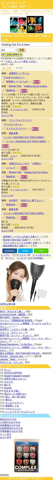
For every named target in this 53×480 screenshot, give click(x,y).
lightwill (23, 478)
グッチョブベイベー (16, 128)
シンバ (13, 155)
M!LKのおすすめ (8, 419)
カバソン (37, 11)
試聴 (36, 82)
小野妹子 (36, 163)
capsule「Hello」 (9, 359)
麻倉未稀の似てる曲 (13, 245)
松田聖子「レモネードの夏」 (14, 329)
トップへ (5, 255)
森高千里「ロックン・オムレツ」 (17, 335)
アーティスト (26, 12)
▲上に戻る (5, 437)
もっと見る (5, 434)
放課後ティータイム (19, 73)
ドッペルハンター (19, 109)
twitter (25, 251)
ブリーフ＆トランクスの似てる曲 (20, 242)
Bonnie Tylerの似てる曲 (15, 240)
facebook (9, 251)
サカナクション (13, 409)
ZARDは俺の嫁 (7, 304)
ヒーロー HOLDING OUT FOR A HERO (24, 137)
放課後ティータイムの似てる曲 (19, 236)
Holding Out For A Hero (35, 172)
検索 (22, 50)
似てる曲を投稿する (12, 54)
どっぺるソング (13, 3)
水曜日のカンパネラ (19, 163)
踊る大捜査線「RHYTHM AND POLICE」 (21, 353)
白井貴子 (13, 200)
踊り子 (7, 385)
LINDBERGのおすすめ (11, 428)
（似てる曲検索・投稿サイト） (17, 6)
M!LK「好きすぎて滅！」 (13, 311)
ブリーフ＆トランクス (20, 120)
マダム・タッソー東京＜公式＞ (21, 61)
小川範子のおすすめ (10, 422)
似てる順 (6, 68)
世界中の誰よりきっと (15, 379)
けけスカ (8, 382)
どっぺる (5, 12)
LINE (41, 251)
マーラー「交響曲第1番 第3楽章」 (17, 320)
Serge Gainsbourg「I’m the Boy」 (17, 344)
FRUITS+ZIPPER (13, 373)
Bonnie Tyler (15, 86)
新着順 (19, 68)
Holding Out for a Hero (35, 86)
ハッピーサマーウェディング (20, 412)
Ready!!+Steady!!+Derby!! (17, 376)
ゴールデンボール (13, 124)
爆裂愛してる (12, 406)
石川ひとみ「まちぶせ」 (12, 362)
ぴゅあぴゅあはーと (14, 77)
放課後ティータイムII (17, 81)
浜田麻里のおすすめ (10, 425)
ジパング (10, 167)
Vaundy (8, 388)
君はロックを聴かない (15, 394)
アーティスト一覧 (21, 255)
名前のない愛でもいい (32, 200)
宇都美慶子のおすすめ (11, 431)
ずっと (7, 370)
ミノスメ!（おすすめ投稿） (30, 258)
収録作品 (10, 90)
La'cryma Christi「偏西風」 (13, 314)
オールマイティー (14, 403)
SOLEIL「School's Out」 (12, 356)
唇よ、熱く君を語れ (15, 397)
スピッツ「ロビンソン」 (12, 332)
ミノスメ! (47, 11)
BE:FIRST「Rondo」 (10, 317)
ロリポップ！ (38, 478)
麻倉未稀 (13, 133)
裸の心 (8, 400)
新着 (15, 12)
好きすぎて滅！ (12, 391)
